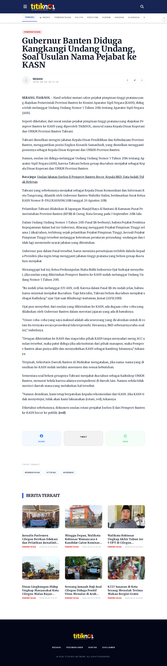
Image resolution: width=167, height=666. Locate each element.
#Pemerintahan (32, 473)
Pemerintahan (63, 17)
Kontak (92, 647)
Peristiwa (92, 17)
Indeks (45, 17)
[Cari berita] (142, 6)
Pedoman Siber (74, 647)
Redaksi (56, 647)
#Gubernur (68, 473)
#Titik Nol (51, 473)
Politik (79, 17)
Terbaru (29, 17)
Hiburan (119, 17)
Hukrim (106, 17)
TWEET (83, 437)
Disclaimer (108, 647)
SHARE (41, 438)
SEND (125, 438)
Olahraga (134, 17)
